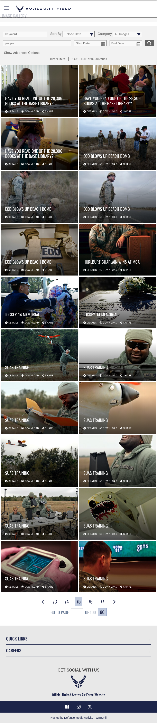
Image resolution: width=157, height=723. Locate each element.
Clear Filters (57, 59)
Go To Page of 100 (73, 612)
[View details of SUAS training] (39, 355)
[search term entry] (25, 34)
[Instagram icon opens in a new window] (78, 707)
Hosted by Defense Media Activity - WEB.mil (78, 717)
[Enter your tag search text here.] (37, 43)
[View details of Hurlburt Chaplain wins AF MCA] (117, 250)
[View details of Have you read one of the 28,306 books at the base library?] (39, 91)
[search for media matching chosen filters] (149, 43)
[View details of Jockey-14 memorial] (39, 302)
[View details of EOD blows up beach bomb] (117, 144)
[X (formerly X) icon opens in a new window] (90, 707)
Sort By (56, 34)
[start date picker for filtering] (90, 43)
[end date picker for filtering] (126, 43)
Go (102, 612)
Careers (13, 650)
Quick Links (16, 638)
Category (105, 34)
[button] (6, 8)
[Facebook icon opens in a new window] (67, 707)
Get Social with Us (78, 670)
